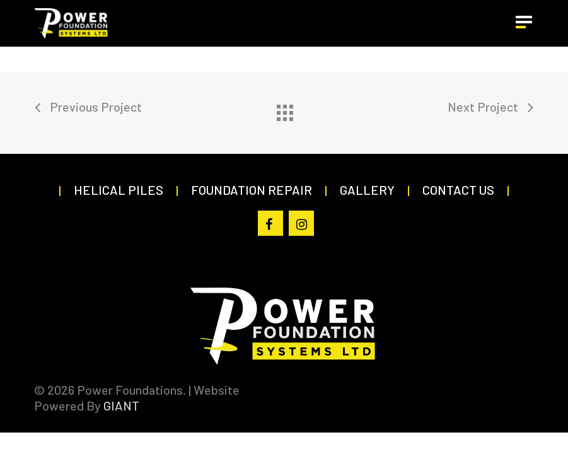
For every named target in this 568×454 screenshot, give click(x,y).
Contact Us (458, 189)
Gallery (367, 189)
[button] (525, 23)
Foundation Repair (251, 189)
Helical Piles (118, 189)
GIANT (121, 405)
